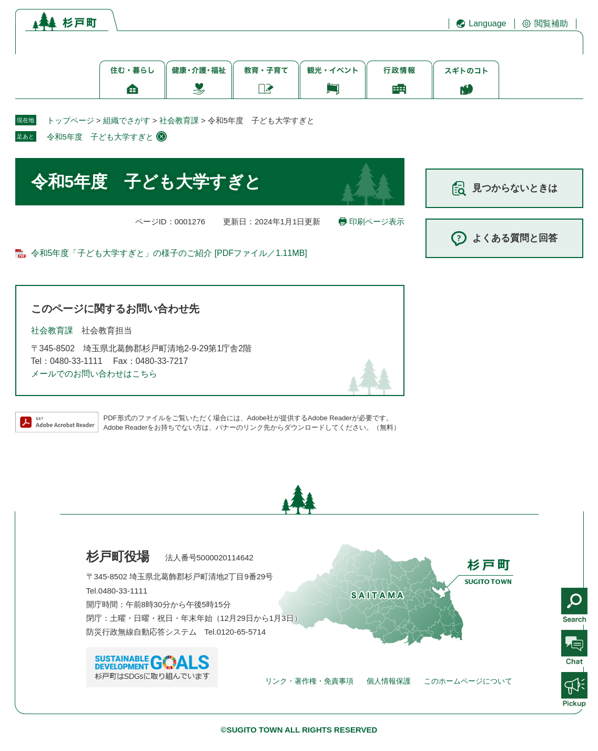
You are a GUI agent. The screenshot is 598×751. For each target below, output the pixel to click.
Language (487, 23)
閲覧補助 (551, 23)
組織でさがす (126, 120)
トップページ (70, 120)
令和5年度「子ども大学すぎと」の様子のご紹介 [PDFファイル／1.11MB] (169, 253)
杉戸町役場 (117, 556)
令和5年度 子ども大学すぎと (100, 136)
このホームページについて (468, 681)
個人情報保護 (389, 681)
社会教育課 (179, 120)
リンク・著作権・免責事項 (309, 681)
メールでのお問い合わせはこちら (94, 373)
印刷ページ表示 (376, 221)
